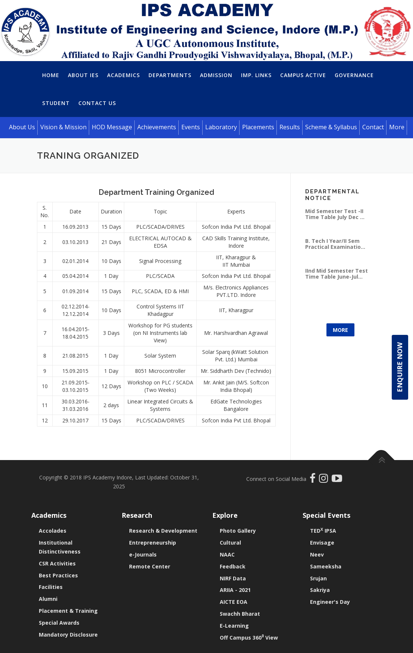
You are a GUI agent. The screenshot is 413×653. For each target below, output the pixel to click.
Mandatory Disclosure (68, 634)
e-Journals (143, 554)
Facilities (51, 586)
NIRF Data (233, 578)
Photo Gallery (238, 530)
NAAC (227, 554)
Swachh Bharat (240, 613)
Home (50, 75)
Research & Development (163, 530)
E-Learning (234, 625)
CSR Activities (57, 563)
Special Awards (59, 622)
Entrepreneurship (152, 542)
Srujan (318, 578)
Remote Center (149, 566)
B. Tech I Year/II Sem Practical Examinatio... (335, 243)
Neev (317, 554)
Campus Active (303, 75)
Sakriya (320, 589)
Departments (169, 75)
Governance (354, 75)
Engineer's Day (330, 601)
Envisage (322, 542)
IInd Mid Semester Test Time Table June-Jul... (336, 273)
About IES (83, 75)
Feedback (232, 566)
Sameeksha (325, 566)
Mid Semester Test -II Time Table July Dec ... (334, 214)
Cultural (230, 542)
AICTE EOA (233, 601)
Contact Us (97, 103)
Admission (216, 75)
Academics (123, 75)
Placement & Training (68, 610)
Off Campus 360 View (249, 637)
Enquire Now (399, 367)
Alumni (48, 598)
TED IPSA (323, 530)
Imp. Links (256, 75)
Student (56, 103)
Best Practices (58, 575)
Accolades (52, 530)
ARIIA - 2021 (235, 589)
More (340, 329)
